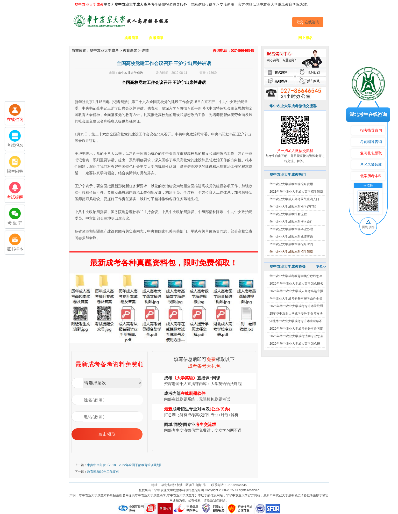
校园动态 (206, 38)
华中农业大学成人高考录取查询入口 (294, 199)
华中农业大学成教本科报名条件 (291, 221)
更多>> (321, 267)
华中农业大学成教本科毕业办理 (291, 229)
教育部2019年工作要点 (103, 472)
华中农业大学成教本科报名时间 (291, 244)
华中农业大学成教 (130, 73)
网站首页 (81, 38)
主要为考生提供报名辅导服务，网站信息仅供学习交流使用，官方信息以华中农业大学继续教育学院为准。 (192, 4)
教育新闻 (130, 50)
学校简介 (106, 38)
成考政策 (231, 38)
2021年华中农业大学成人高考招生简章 (296, 191)
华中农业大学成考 (104, 50)
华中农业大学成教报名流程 (288, 214)
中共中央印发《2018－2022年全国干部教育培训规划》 (125, 465)
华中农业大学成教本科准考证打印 (292, 206)
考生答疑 (255, 38)
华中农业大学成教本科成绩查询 (291, 236)
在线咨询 (308, 22)
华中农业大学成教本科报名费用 (291, 184)
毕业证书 (280, 38)
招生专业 (181, 38)
